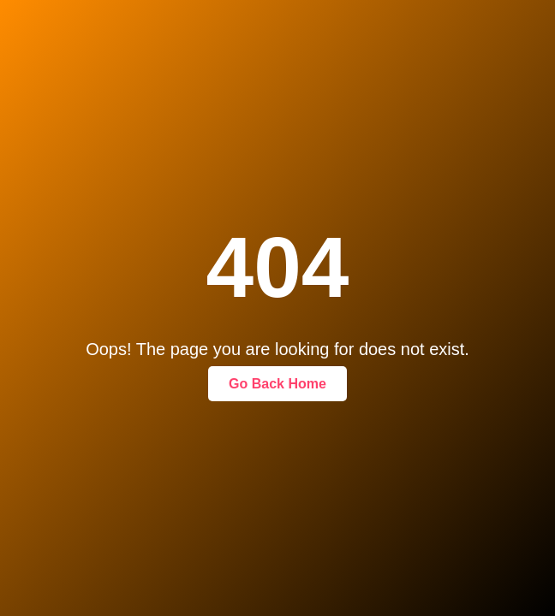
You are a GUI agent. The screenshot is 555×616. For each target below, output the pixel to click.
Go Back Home (277, 383)
